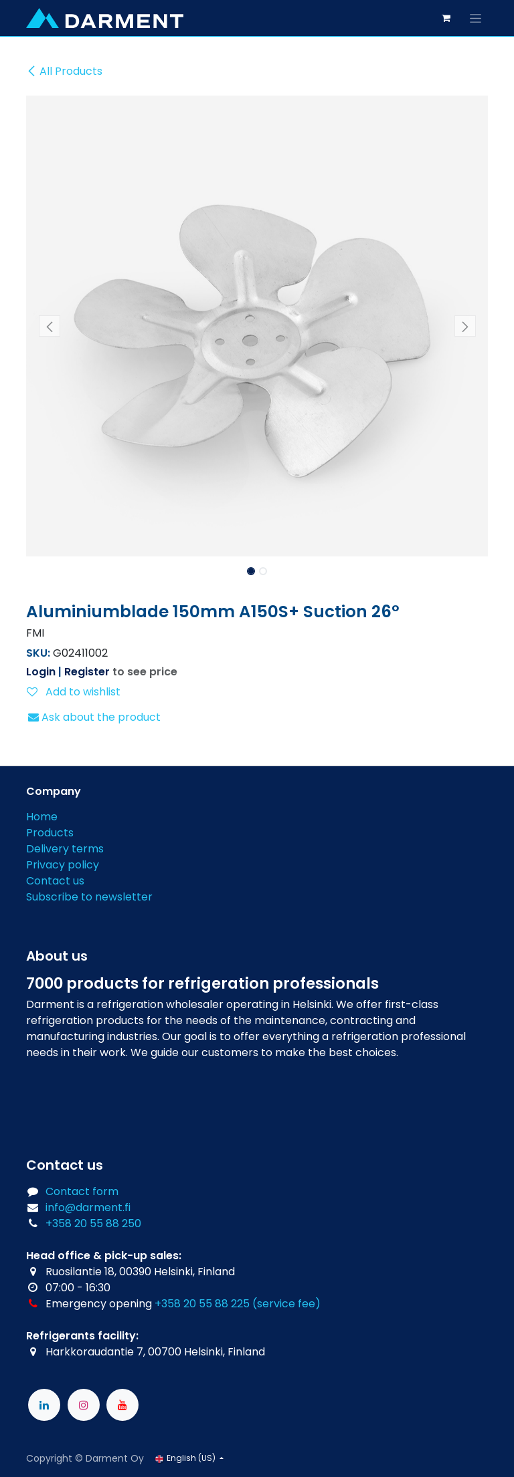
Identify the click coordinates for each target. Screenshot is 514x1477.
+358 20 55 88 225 (202, 1303)
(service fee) (286, 1303)
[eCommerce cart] (446, 18)
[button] (49, 326)
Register (87, 671)
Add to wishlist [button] (73, 691)
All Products (64, 71)
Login (41, 671)
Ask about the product (94, 717)
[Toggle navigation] (475, 18)
